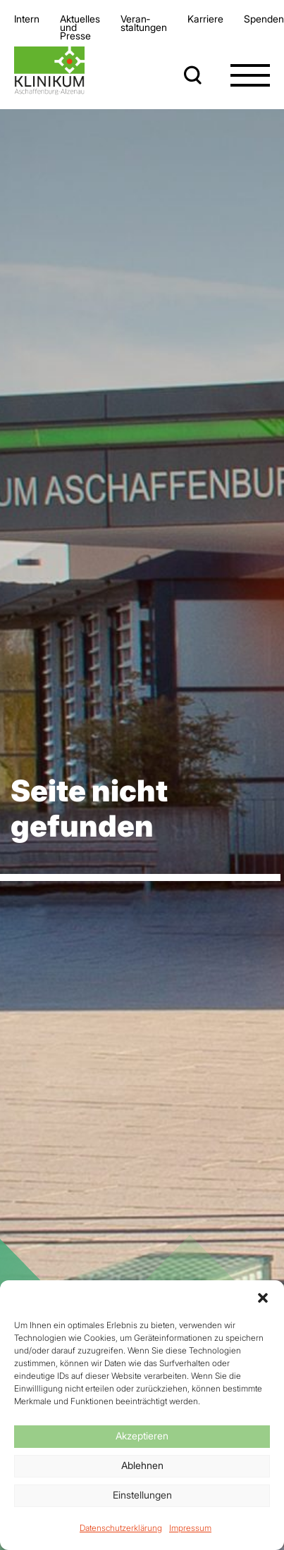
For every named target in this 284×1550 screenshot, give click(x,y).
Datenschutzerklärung (121, 1528)
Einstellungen (142, 1495)
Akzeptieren (142, 1436)
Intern (26, 19)
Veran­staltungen (144, 23)
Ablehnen (142, 1465)
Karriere (205, 19)
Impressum (190, 1528)
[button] (263, 1298)
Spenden (264, 19)
